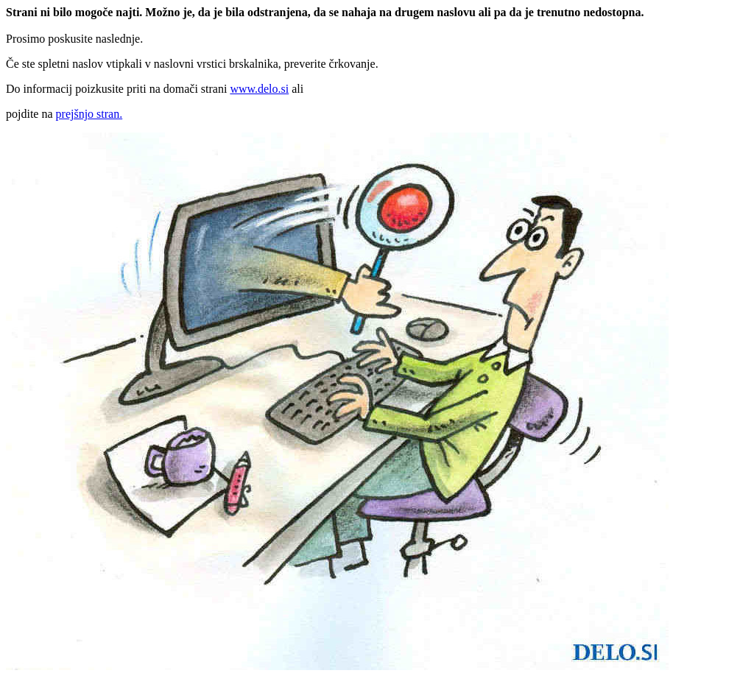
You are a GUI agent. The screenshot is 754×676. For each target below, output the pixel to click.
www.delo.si (259, 88)
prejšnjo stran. (89, 114)
